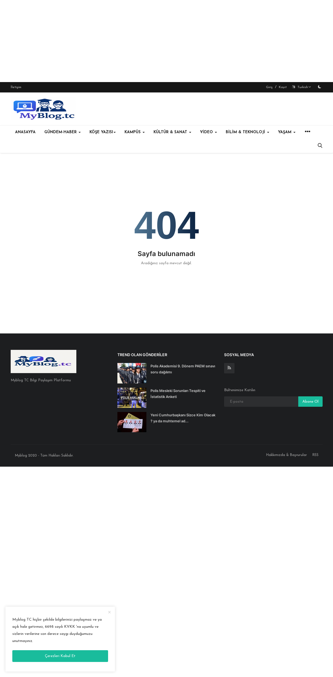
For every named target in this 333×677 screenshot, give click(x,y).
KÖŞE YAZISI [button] (102, 132)
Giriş (269, 87)
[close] (109, 612)
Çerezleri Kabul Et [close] (60, 656)
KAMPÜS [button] (134, 132)
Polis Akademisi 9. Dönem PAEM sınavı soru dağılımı (182, 369)
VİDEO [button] (208, 132)
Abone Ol (310, 402)
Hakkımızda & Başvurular (286, 455)
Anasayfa (25, 132)
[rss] (229, 368)
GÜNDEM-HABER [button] (62, 132)
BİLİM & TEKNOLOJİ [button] (247, 132)
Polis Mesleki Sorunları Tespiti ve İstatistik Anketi (177, 393)
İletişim (16, 87)
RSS (315, 455)
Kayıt (283, 87)
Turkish (301, 87)
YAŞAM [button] (287, 132)
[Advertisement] (166, 41)
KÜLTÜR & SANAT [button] (172, 132)
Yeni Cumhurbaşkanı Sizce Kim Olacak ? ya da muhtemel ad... (182, 418)
